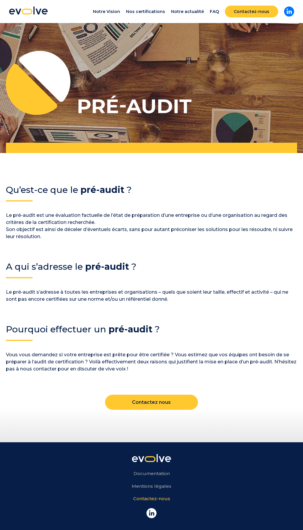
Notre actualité (187, 11)
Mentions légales (151, 486)
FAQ (214, 11)
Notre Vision (106, 11)
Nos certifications (145, 11)
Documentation (151, 473)
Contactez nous (151, 402)
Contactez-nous (251, 11)
